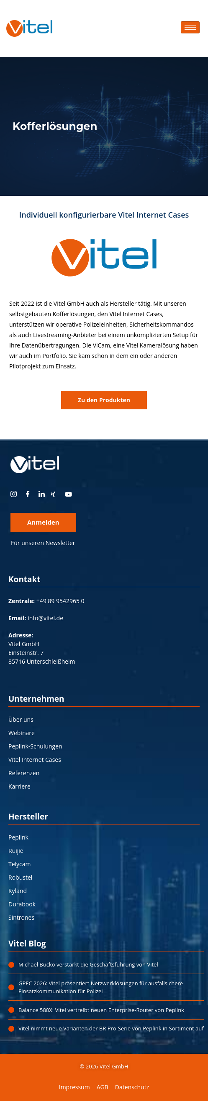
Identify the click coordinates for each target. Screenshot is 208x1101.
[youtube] (71, 494)
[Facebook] (29, 494)
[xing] (57, 494)
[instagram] (14, 494)
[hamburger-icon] (190, 27)
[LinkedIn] (42, 494)
